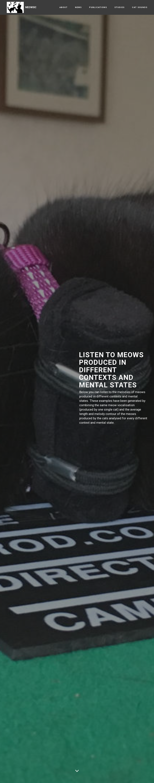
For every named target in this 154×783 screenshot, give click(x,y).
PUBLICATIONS (98, 7)
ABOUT (63, 7)
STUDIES (119, 7)
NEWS (78, 7)
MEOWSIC (30, 7)
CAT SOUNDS (139, 7)
